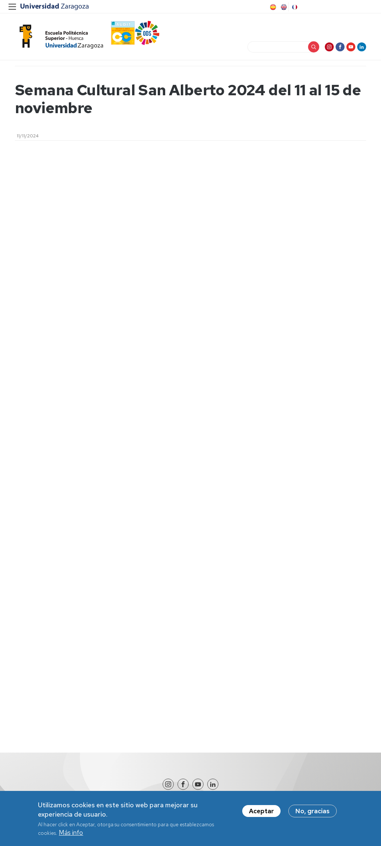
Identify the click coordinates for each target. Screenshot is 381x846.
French (294, 7)
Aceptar (261, 812)
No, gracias (312, 812)
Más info (71, 834)
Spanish (272, 7)
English (283, 7)
